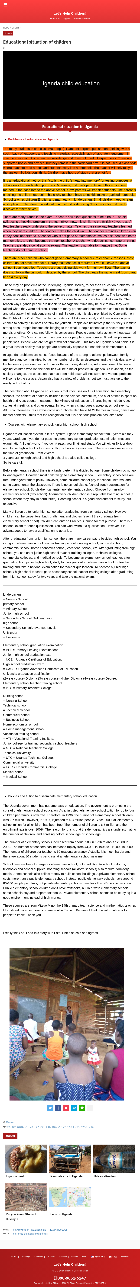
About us (74, 1256)
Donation (63, 1256)
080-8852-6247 (70, 1277)
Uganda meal (15, 1176)
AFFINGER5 (100, 1282)
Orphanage (25, 1256)
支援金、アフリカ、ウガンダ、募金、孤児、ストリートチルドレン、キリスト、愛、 (56, 1127)
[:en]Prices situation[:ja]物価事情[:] (30, 1233)
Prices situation (105, 1176)
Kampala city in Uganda (66, 1176)
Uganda (9, 1122)
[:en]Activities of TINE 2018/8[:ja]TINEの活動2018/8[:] (40, 1229)
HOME (14, 1256)
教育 (14, 1127)
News (84, 1256)
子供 (8, 1127)
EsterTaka (38, 1256)
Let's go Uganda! (61, 1214)
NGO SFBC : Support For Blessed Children (70, 1270)
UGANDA (51, 1256)
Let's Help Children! (70, 13)
